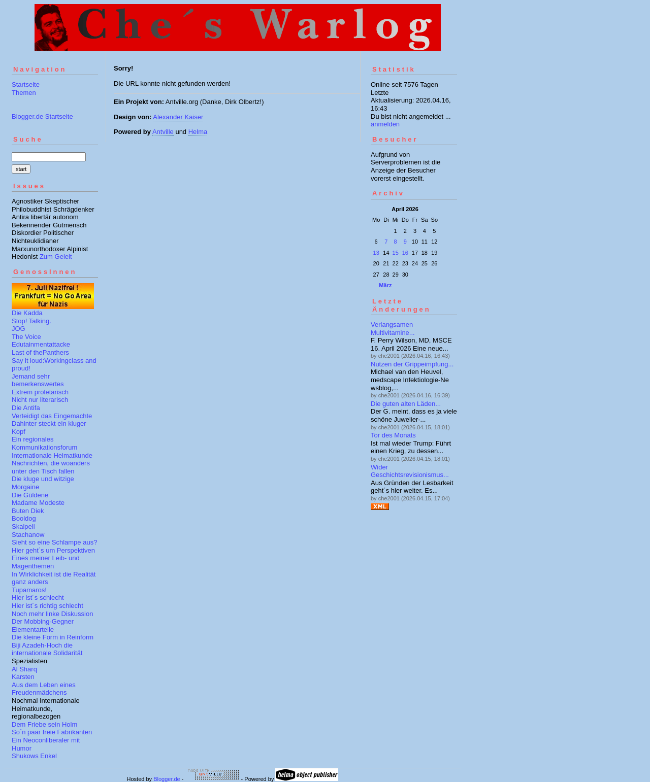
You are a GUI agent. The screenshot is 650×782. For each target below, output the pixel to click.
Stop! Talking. (31, 321)
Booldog (24, 518)
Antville (163, 131)
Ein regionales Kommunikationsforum (44, 443)
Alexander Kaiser (178, 117)
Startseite (26, 84)
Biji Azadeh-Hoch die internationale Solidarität (47, 649)
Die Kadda (27, 313)
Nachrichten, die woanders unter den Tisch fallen (51, 467)
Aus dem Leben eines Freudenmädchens (44, 689)
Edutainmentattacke (41, 344)
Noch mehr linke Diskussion (52, 614)
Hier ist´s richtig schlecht (47, 605)
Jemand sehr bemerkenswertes (38, 380)
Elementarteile (33, 629)
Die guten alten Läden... (406, 403)
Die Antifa (26, 408)
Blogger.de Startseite (42, 116)
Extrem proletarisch (40, 392)
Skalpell (23, 526)
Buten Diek (28, 511)
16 (405, 253)
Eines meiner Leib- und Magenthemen (46, 562)
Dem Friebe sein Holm (44, 724)
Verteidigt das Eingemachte (52, 416)
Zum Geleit (56, 256)
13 (376, 253)
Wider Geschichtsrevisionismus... (410, 471)
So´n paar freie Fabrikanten (52, 732)
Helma (198, 131)
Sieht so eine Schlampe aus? (54, 542)
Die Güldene (30, 495)
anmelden (385, 124)
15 (396, 253)
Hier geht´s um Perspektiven (53, 550)
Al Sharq (24, 669)
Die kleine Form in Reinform (52, 637)
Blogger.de (166, 779)
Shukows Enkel (34, 756)
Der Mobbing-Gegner (43, 621)
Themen (24, 92)
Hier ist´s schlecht (38, 597)
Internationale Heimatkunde (52, 455)
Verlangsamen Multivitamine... (393, 328)
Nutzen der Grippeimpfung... (412, 364)
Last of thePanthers (40, 352)
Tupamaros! (29, 590)
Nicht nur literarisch (40, 399)
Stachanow (28, 534)
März (385, 285)
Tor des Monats (393, 435)
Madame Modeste (38, 502)
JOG (18, 328)
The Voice (26, 337)
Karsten (23, 677)
